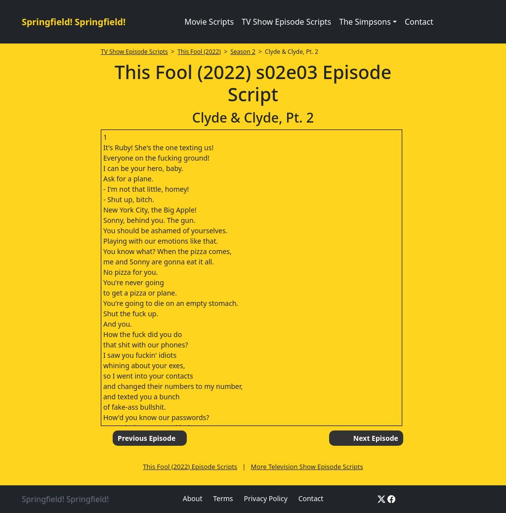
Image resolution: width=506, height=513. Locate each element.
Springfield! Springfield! (74, 22)
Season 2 (242, 51)
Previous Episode (146, 438)
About (193, 498)
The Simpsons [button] (365, 21)
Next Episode (375, 438)
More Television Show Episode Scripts (307, 466)
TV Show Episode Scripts (286, 21)
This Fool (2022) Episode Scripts (190, 466)
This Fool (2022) (199, 51)
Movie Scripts (209, 21)
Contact (419, 21)
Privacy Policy (265, 498)
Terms (223, 498)
